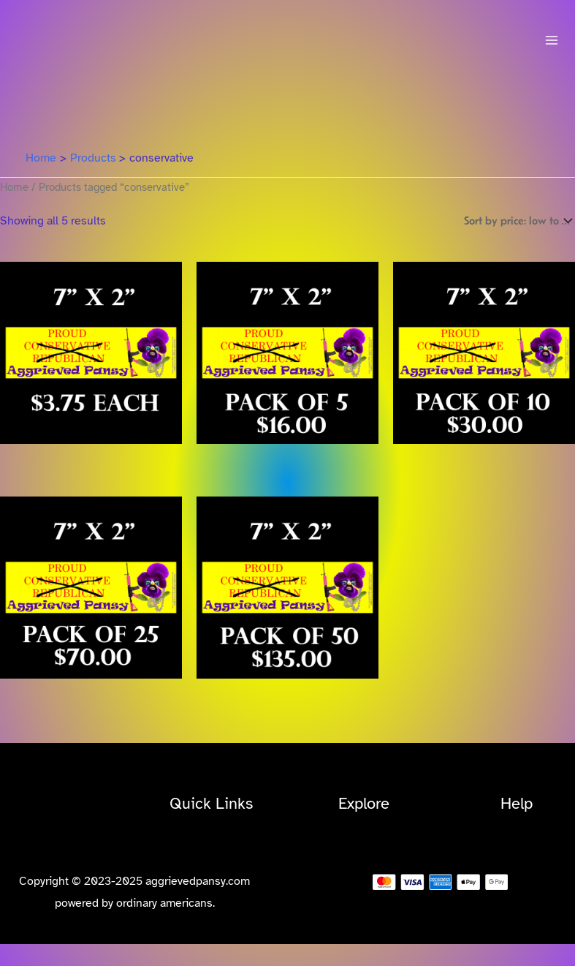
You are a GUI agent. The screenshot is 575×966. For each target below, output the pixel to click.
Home (14, 187)
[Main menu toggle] (551, 40)
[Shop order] (516, 220)
